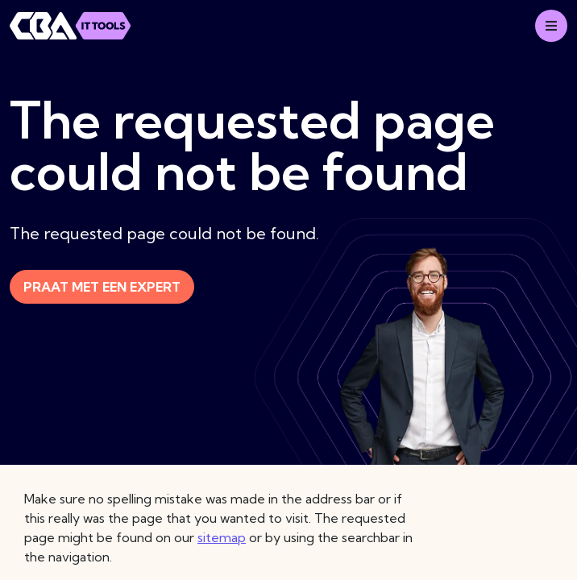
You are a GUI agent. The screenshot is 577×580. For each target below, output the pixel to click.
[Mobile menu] (551, 26)
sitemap (221, 537)
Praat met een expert (102, 287)
